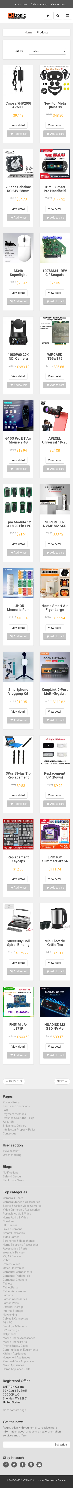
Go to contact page (14, 1413)
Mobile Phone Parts (15, 1345)
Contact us (21, 4)
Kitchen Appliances (14, 1356)
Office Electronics (13, 1271)
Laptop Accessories (15, 1302)
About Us (8, 1125)
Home (28, 32)
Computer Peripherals (16, 1279)
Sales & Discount (13, 1179)
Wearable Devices (14, 1255)
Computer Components (17, 1275)
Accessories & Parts (15, 1251)
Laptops (8, 1298)
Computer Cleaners (15, 1282)
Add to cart (18, 133)
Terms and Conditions (16, 1109)
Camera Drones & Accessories (21, 1205)
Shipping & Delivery (14, 1128)
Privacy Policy (11, 1105)
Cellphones (10, 1337)
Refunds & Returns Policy (18, 1121)
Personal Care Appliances (18, 1364)
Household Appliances (16, 1360)
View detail (18, 125)
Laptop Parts (11, 1306)
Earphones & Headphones (19, 1244)
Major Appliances (13, 1368)
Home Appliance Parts (16, 1372)
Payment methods (14, 1117)
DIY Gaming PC (12, 1333)
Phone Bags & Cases (15, 1349)
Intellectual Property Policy (19, 1132)
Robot (6, 1263)
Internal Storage (13, 1314)
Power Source (11, 1267)
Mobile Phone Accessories (19, 1341)
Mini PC (7, 1325)
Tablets (7, 1286)
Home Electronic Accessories (21, 1247)
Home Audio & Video (15, 1220)
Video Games (11, 1240)
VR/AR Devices (12, 1259)
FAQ (5, 1113)
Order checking (39, 4)
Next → (62, 1081)
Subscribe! (61, 1448)
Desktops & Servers (15, 1329)
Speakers (9, 1224)
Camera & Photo (13, 1201)
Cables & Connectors (15, 1321)
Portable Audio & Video (17, 1216)
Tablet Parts (10, 1290)
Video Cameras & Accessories (21, 1212)
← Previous (14, 1081)
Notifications (10, 1175)
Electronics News (13, 1183)
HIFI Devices (10, 1228)
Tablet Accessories (14, 1294)
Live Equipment (12, 1232)
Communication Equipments (20, 1352)
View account (58, 4)
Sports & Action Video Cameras (22, 1209)
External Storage (13, 1310)
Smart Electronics (14, 1236)
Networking (10, 1317)
